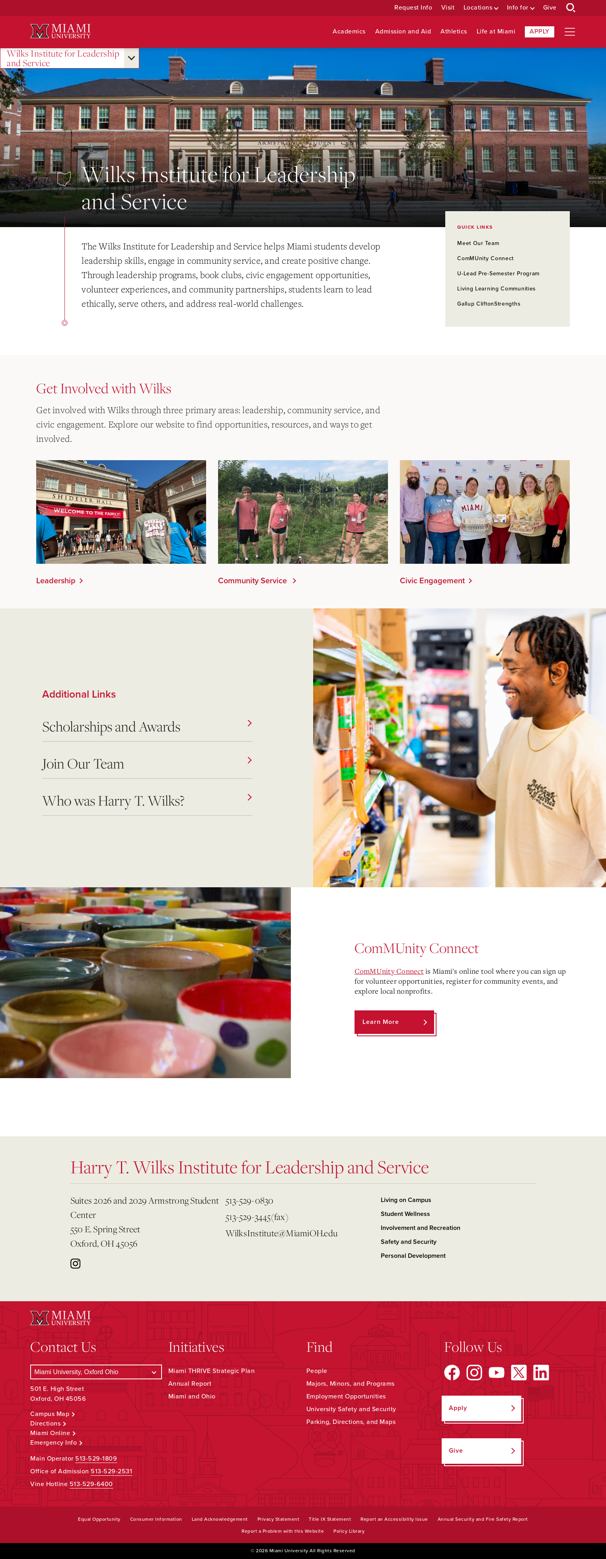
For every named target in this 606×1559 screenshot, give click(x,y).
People (316, 1371)
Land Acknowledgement (220, 1519)
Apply (539, 31)
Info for (517, 8)
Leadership (56, 581)
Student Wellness (405, 1214)
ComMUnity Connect (485, 258)
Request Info (413, 8)
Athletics (453, 31)
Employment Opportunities (346, 1396)
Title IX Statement (330, 1519)
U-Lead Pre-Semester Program (498, 273)
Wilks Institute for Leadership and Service (63, 58)
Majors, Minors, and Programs (350, 1384)
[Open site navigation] (570, 32)
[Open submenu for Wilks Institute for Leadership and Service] (131, 58)
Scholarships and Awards (146, 726)
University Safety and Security (351, 1409)
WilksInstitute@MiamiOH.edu (282, 1233)
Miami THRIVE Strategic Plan (211, 1371)
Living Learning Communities (496, 288)
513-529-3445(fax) (257, 1216)
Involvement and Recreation (420, 1228)
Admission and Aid (403, 31)
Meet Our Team (478, 243)
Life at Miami (496, 31)
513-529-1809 (96, 1459)
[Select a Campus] (96, 1372)
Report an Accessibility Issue (394, 1519)
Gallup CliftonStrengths (488, 303)
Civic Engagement (432, 581)
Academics (349, 31)
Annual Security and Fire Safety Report (483, 1519)
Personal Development (413, 1256)
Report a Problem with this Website (283, 1531)
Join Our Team (146, 763)
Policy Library (348, 1531)
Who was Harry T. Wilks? (146, 800)
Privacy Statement (278, 1519)
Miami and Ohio (192, 1396)
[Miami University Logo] (60, 31)
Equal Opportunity (99, 1519)
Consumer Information (156, 1519)
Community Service (253, 581)
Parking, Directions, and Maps (351, 1422)
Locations (478, 8)
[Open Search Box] (571, 8)
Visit (448, 8)
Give (550, 8)
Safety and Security (408, 1242)
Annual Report (190, 1384)
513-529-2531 (111, 1471)
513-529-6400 (91, 1484)
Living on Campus (406, 1200)
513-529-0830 (250, 1200)
